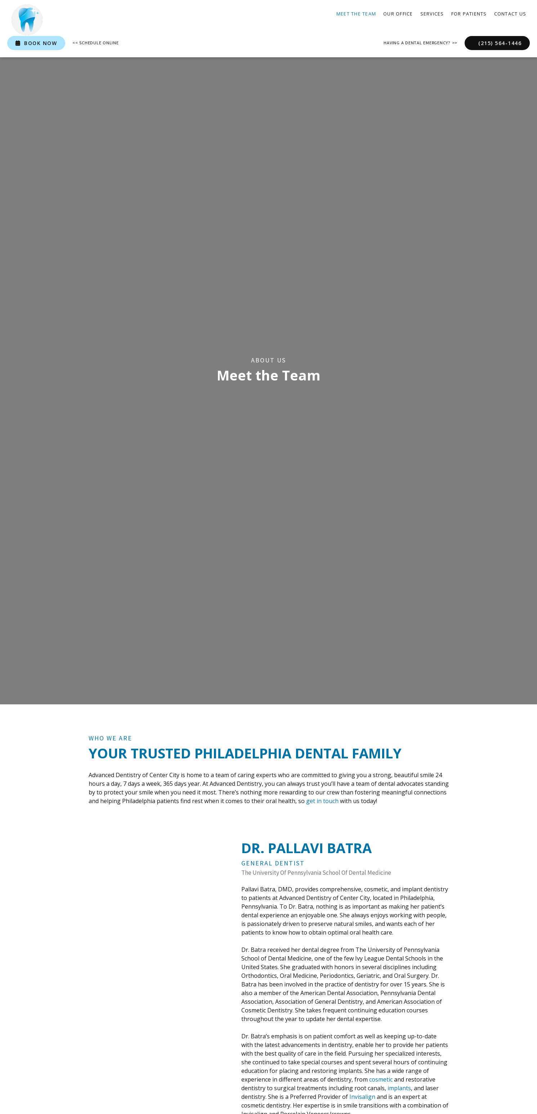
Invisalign (362, 1097)
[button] (432, 14)
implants (399, 1088)
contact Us (510, 14)
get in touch (322, 801)
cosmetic (381, 1079)
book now (36, 43)
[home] (27, 20)
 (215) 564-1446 (497, 43)
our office (398, 14)
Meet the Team (356, 14)
